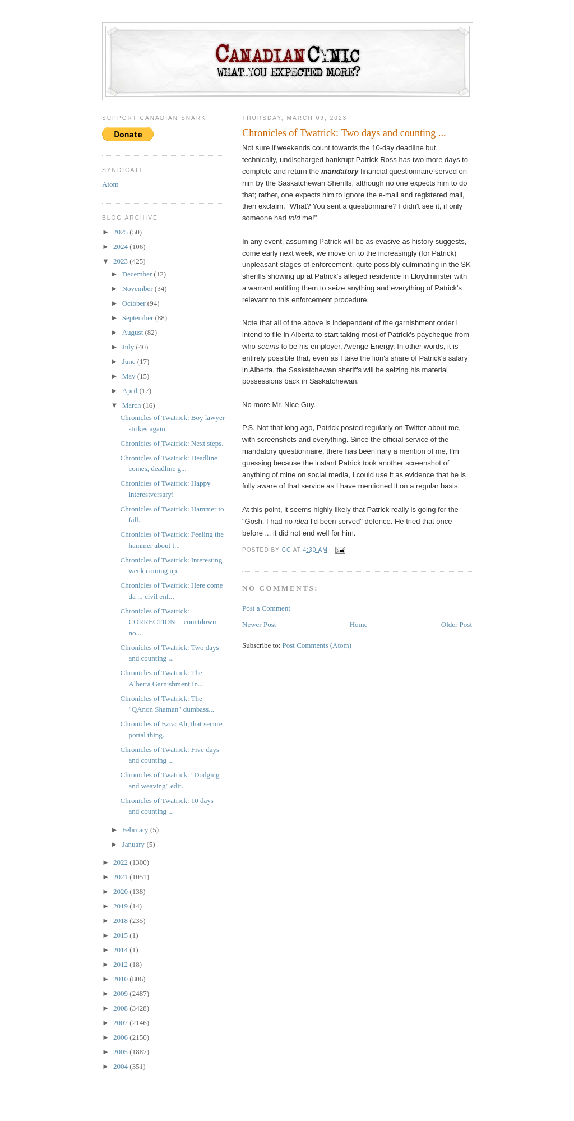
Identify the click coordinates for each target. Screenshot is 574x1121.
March (132, 405)
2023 (121, 261)
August (133, 332)
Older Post (456, 624)
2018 (121, 920)
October (134, 303)
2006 (121, 1037)
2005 (121, 1052)
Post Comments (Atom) (317, 645)
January (134, 844)
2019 (121, 906)
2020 (121, 891)
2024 (121, 246)
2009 (121, 993)
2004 (121, 1066)
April (131, 390)
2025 (121, 232)
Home (359, 624)
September (138, 317)
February (136, 829)
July (129, 347)
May (129, 376)
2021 (121, 877)
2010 (121, 979)
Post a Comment (266, 608)
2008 (121, 1008)
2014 (121, 949)
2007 (121, 1022)
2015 (121, 935)
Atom (110, 184)
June (129, 361)
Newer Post (259, 624)
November (138, 288)
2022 (121, 862)
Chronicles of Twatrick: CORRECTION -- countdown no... (168, 622)
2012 (121, 964)
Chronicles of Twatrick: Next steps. (171, 443)
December (138, 274)
